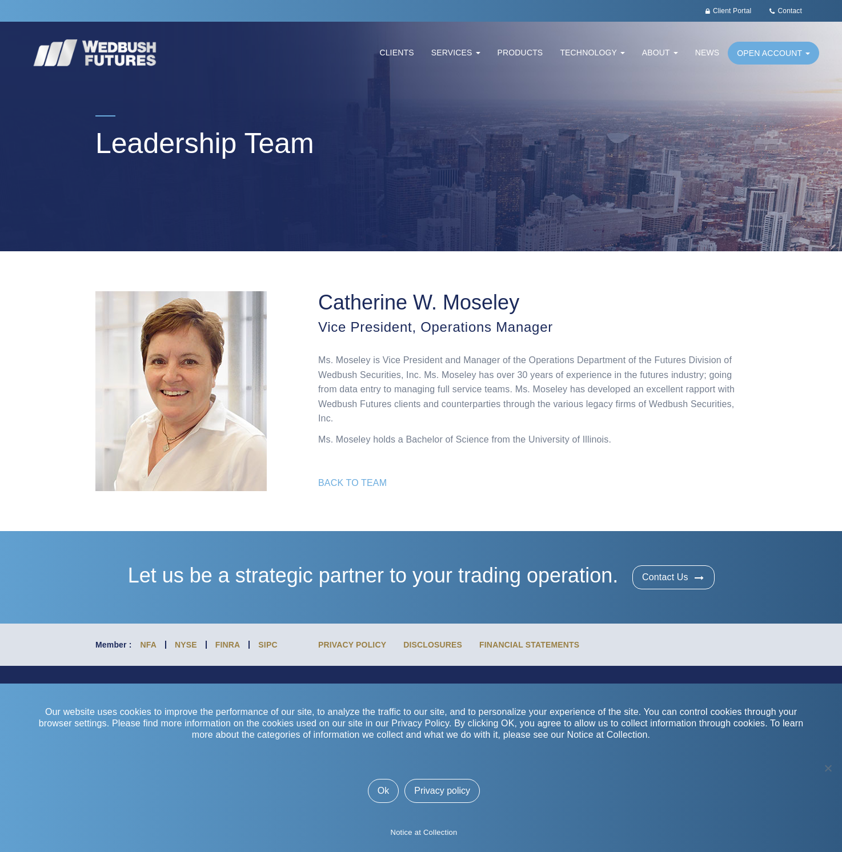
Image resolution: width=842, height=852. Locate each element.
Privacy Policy (352, 645)
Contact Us (665, 577)
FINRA (227, 645)
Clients (396, 52)
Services (455, 52)
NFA (149, 645)
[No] (827, 768)
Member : (113, 645)
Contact (790, 11)
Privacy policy (442, 790)
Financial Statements (529, 645)
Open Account (773, 53)
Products (520, 52)
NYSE (186, 645)
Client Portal (732, 11)
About (660, 52)
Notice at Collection (424, 832)
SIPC (267, 645)
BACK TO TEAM (352, 483)
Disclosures (432, 645)
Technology (592, 52)
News (707, 52)
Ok (383, 790)
